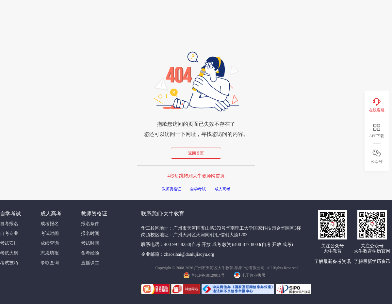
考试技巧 (9, 262)
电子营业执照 (249, 275)
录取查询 (50, 262)
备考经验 (90, 253)
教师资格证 (171, 189)
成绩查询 (50, 243)
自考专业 (9, 233)
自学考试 (198, 189)
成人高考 (222, 189)
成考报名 (50, 223)
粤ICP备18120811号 (203, 275)
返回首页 (196, 153)
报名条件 (90, 223)
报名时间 (90, 233)
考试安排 (9, 243)
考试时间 (50, 233)
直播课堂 (90, 262)
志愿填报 (50, 253)
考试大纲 (9, 253)
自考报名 (9, 223)
